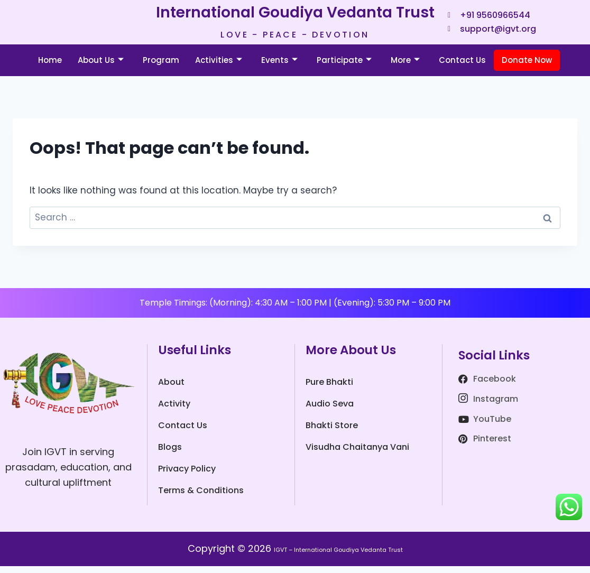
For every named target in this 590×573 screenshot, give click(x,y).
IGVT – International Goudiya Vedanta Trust (338, 555)
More (405, 66)
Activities (218, 66)
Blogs (170, 454)
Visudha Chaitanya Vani (357, 454)
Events (279, 66)
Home (50, 66)
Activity (174, 410)
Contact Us (462, 66)
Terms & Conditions (201, 497)
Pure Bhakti (329, 389)
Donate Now (527, 66)
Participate (344, 66)
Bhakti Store (332, 432)
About (171, 389)
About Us (101, 66)
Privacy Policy (187, 475)
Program (161, 66)
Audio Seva (330, 410)
